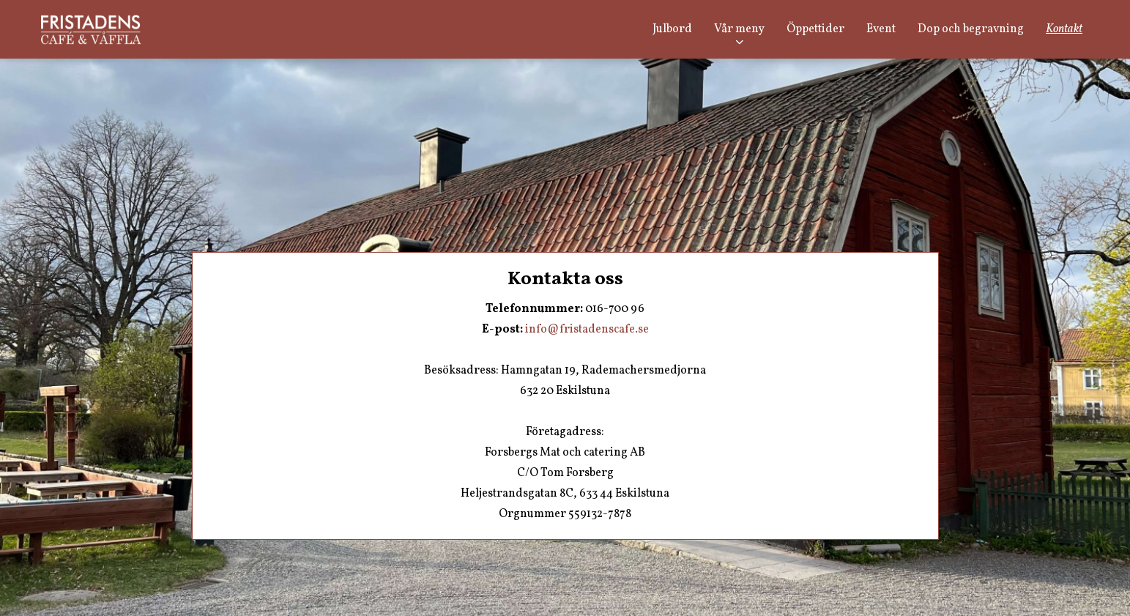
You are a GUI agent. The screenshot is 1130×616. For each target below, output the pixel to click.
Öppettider (815, 29)
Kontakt (1064, 29)
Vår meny (739, 29)
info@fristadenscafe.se (587, 330)
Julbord (672, 29)
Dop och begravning (971, 29)
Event (881, 29)
